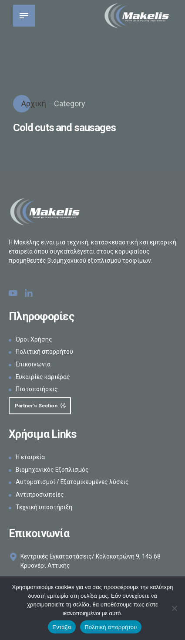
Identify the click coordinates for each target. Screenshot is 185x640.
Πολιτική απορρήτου (45, 351)
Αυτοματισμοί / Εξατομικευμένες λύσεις (73, 482)
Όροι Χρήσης (34, 339)
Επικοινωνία (33, 364)
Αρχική (33, 103)
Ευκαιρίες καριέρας (43, 376)
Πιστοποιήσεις (37, 389)
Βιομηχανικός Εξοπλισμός (53, 470)
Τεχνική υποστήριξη (44, 507)
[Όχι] (174, 608)
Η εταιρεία (30, 457)
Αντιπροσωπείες (40, 494)
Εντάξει (61, 627)
